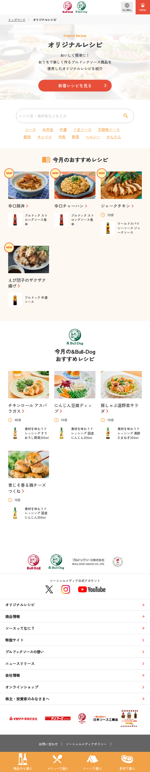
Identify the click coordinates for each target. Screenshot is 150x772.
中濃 (63, 129)
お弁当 (47, 129)
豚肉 (27, 136)
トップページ (16, 19)
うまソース (82, 129)
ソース (30, 129)
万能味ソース (109, 129)
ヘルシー (92, 136)
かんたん (113, 136)
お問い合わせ (48, 744)
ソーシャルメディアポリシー (86, 744)
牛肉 (62, 136)
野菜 (75, 136)
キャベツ (44, 136)
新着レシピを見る (75, 85)
